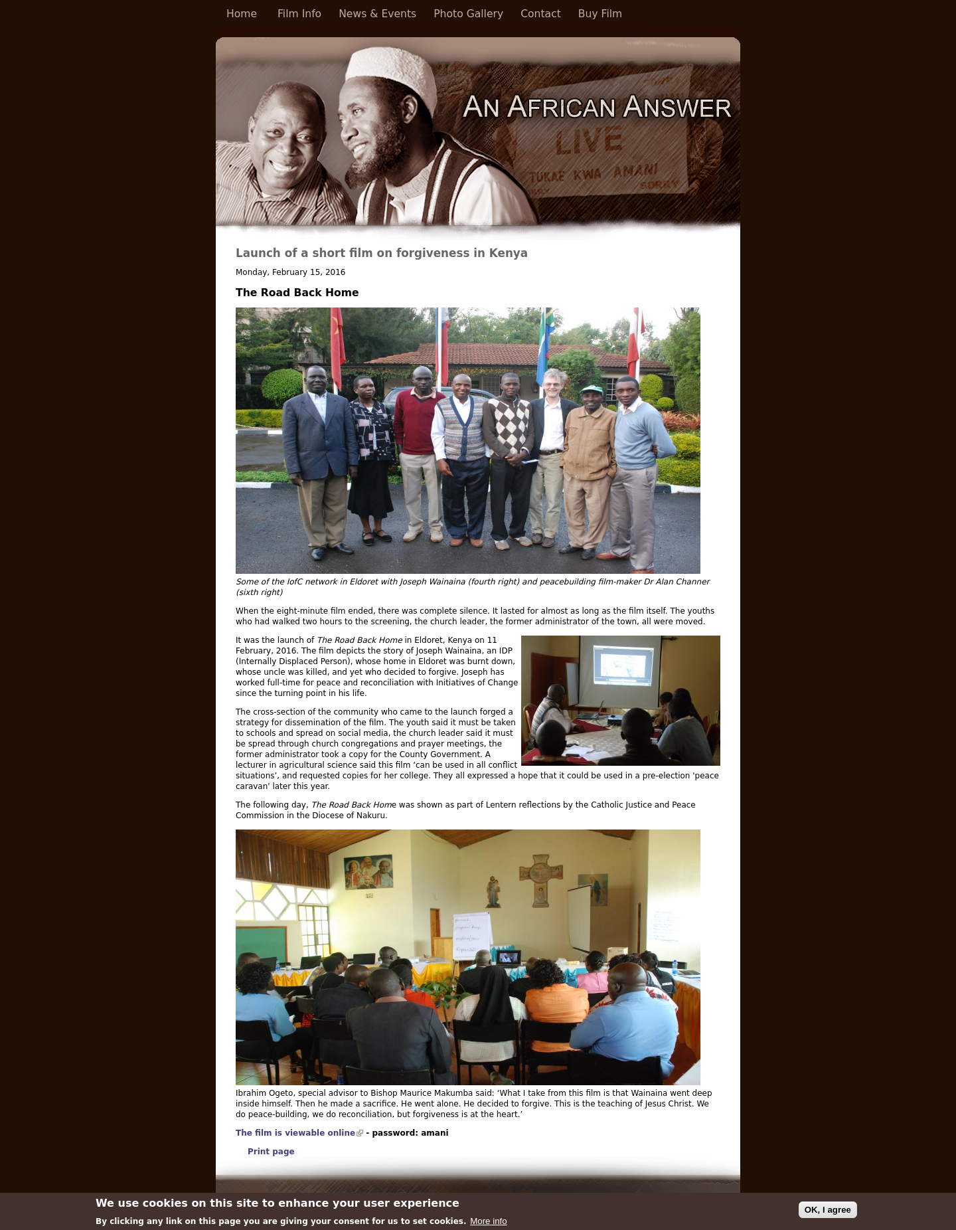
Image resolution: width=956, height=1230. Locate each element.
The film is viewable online (299, 1133)
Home (241, 14)
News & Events (377, 14)
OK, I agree (828, 1212)
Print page (271, 1151)
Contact (540, 14)
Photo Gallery (468, 14)
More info (488, 1223)
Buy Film (600, 14)
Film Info (299, 14)
